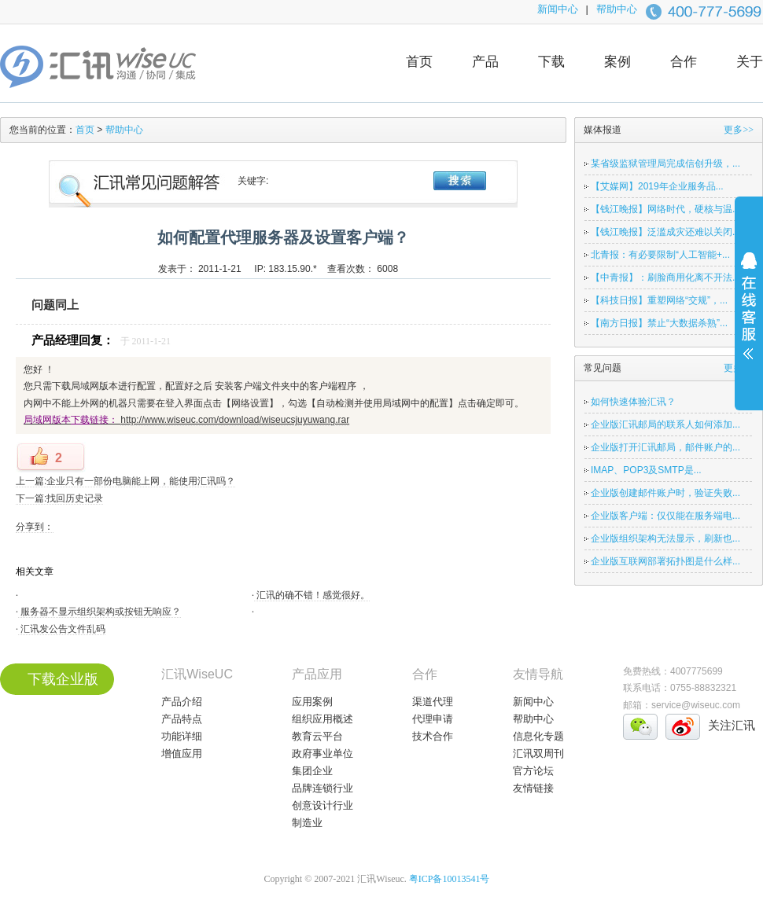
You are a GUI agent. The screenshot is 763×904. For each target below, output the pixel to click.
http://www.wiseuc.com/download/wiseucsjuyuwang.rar (234, 419)
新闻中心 (557, 9)
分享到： (34, 526)
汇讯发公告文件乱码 (61, 628)
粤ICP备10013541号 (449, 878)
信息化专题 (538, 736)
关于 (749, 61)
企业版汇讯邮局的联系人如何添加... (665, 424)
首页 (419, 61)
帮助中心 (616, 9)
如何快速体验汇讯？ (633, 401)
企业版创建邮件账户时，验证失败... (665, 492)
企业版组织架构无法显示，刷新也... (665, 538)
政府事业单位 (322, 753)
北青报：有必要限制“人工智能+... (660, 254)
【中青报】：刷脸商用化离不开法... (665, 277)
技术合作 (432, 736)
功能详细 (181, 736)
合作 (683, 61)
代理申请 (432, 719)
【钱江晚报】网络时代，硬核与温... (665, 209)
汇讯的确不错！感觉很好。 (312, 595)
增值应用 (181, 753)
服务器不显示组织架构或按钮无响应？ (99, 611)
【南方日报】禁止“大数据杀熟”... (659, 323)
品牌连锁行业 (322, 788)
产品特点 (181, 719)
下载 (551, 61)
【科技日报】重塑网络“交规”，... (659, 300)
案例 (617, 61)
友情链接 (533, 788)
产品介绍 (181, 701)
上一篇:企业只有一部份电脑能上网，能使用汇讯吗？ (125, 481)
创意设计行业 (322, 805)
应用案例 (312, 701)
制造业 (307, 823)
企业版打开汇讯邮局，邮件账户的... (665, 447)
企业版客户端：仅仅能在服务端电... (665, 515)
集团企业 (312, 771)
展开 (749, 316)
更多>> (739, 129)
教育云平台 (317, 736)
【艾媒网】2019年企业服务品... (657, 186)
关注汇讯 (731, 725)
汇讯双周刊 (538, 753)
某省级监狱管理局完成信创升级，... (665, 163)
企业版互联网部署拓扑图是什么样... (665, 561)
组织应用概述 (322, 719)
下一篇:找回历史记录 (59, 498)
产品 (485, 61)
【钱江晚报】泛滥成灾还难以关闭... (665, 231)
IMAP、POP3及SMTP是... (646, 470)
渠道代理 (432, 701)
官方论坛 (533, 771)
